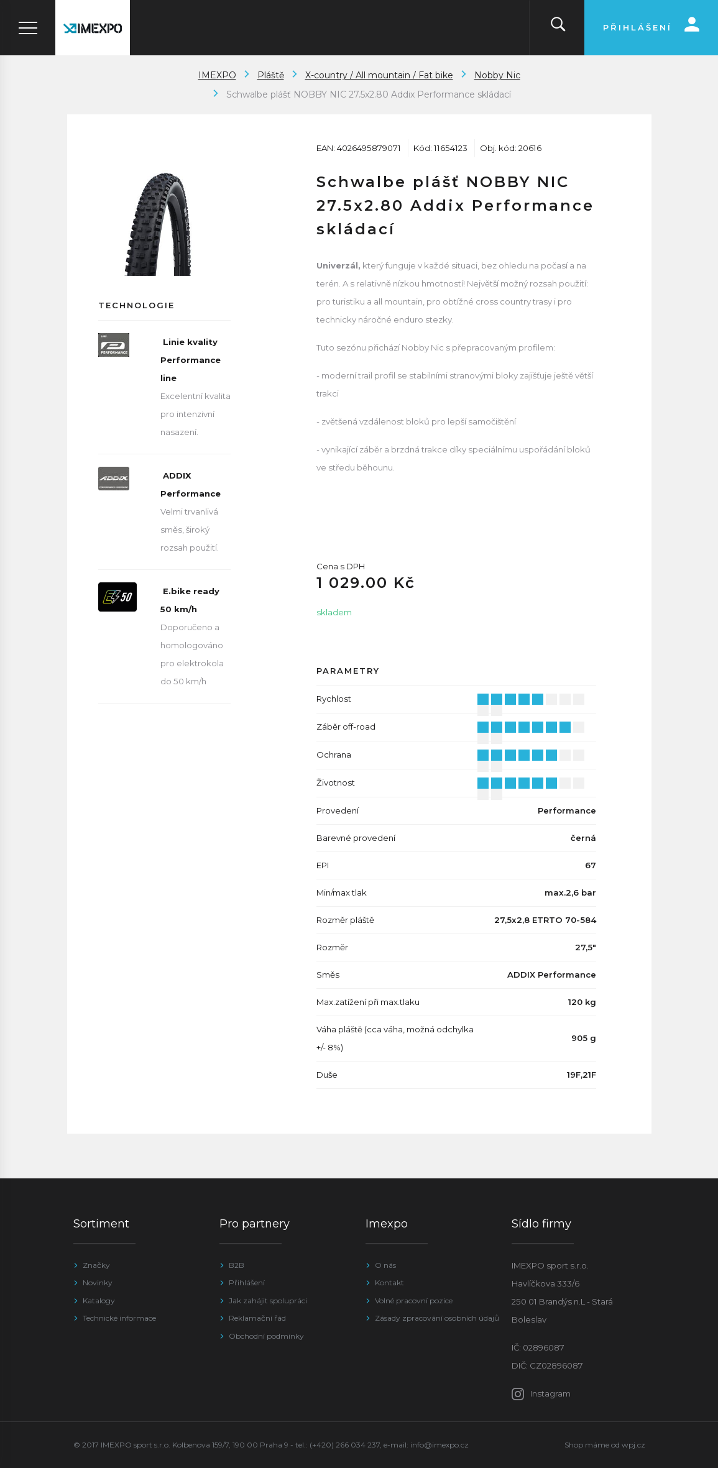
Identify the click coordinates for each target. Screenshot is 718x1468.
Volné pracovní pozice (414, 1300)
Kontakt (389, 1282)
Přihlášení (247, 1282)
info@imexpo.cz (439, 1444)
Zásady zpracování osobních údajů (437, 1318)
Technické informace (119, 1318)
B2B (236, 1265)
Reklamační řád (257, 1318)
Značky (96, 1265)
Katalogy (99, 1300)
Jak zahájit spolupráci (268, 1300)
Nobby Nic (497, 75)
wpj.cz (633, 1444)
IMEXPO (217, 75)
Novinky (98, 1282)
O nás (385, 1265)
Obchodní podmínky (266, 1336)
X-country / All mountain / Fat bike (379, 75)
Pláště (270, 75)
